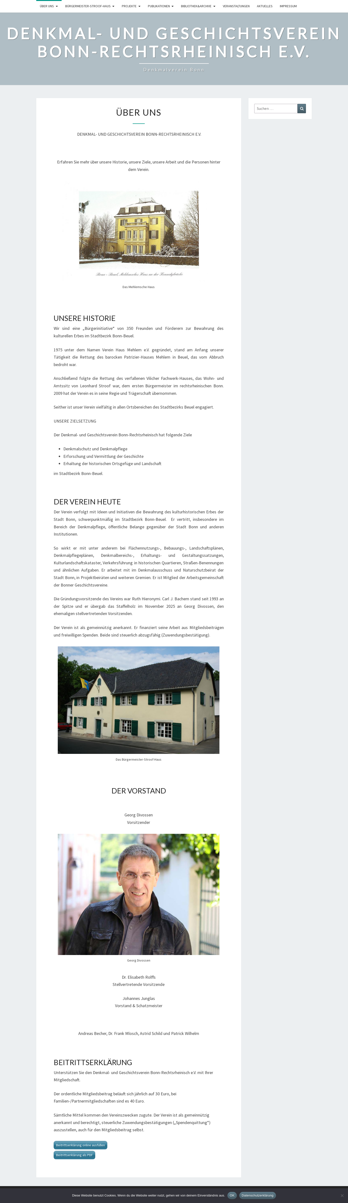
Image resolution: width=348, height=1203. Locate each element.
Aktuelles (265, 6)
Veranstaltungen (236, 6)
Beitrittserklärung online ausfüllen (80, 1145)
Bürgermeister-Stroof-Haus (88, 6)
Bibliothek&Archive (196, 6)
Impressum (288, 6)
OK (232, 1195)
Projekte (129, 6)
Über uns (47, 6)
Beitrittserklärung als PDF (74, 1155)
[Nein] (342, 1195)
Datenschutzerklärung (257, 1195)
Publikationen (159, 6)
